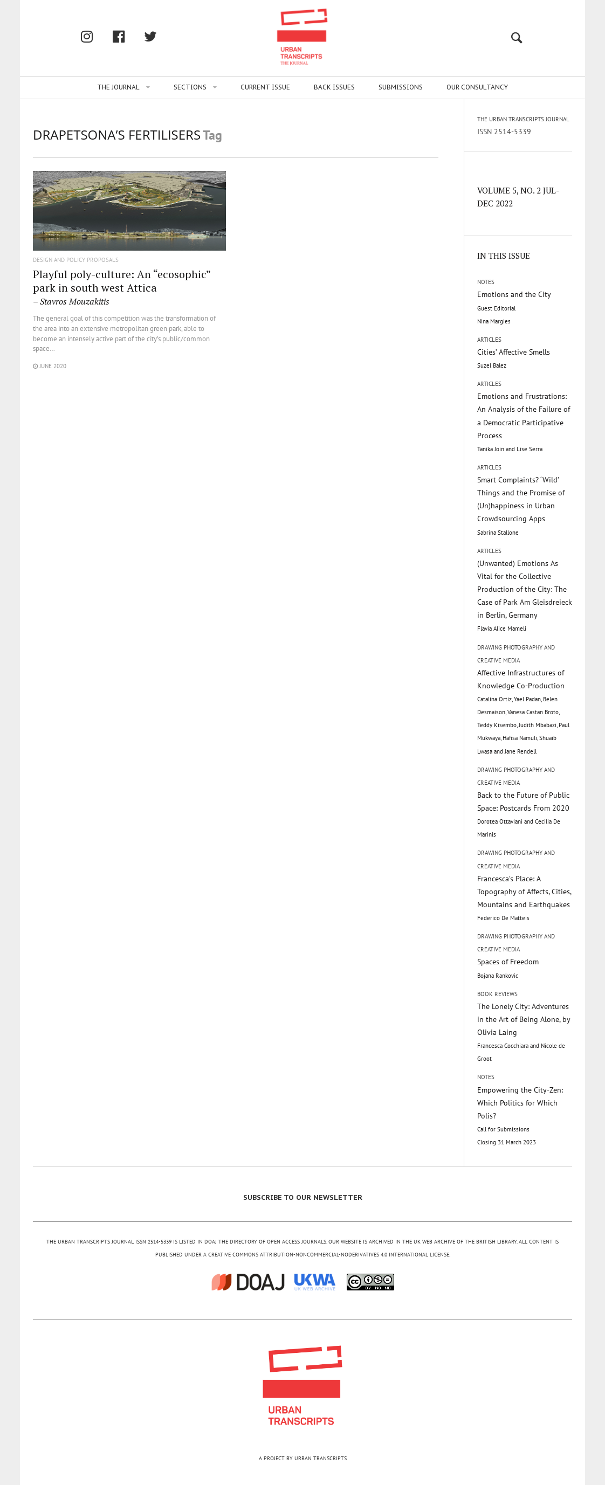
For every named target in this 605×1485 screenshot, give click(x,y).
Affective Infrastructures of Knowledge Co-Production (523, 711)
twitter (162, 36)
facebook (130, 36)
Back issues (334, 87)
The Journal (118, 87)
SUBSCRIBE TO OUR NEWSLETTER (302, 1197)
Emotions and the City (514, 306)
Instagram (98, 36)
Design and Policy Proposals (76, 260)
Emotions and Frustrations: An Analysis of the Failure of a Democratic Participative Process (523, 422)
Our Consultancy (477, 87)
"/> (129, 218)
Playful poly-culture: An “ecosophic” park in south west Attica (121, 287)
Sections (190, 87)
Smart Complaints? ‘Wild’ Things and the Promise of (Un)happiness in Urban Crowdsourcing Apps (521, 505)
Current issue (265, 87)
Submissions (401, 87)
